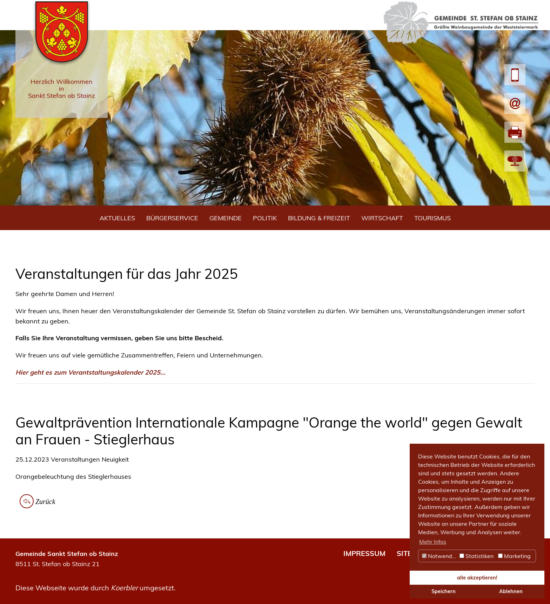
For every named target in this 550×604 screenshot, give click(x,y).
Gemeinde (225, 218)
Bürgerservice (172, 218)
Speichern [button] (443, 591)
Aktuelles (117, 218)
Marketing (514, 555)
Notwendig (439, 555)
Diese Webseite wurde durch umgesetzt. (95, 587)
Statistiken (477, 555)
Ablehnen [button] (511, 591)
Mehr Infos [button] (432, 541)
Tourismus (432, 218)
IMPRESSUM (364, 553)
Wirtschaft (382, 218)
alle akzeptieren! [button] (477, 578)
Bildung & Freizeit (319, 218)
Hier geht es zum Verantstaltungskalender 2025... (90, 372)
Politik (265, 218)
